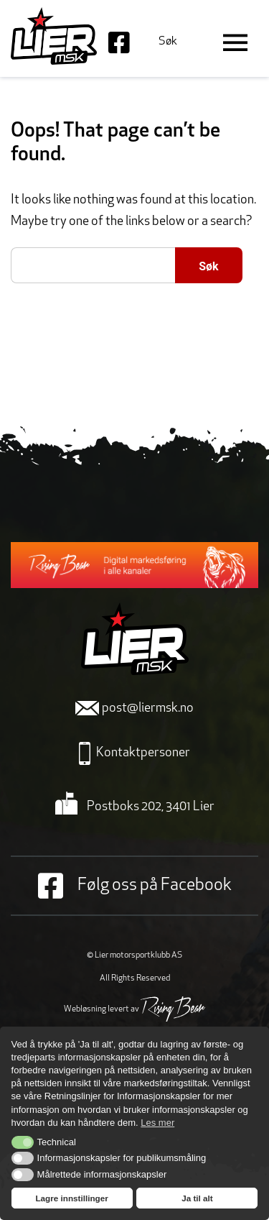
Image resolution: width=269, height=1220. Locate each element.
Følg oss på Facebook (135, 885)
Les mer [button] (157, 1122)
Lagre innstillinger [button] (71, 1198)
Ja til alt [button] (197, 1198)
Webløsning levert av (134, 1009)
